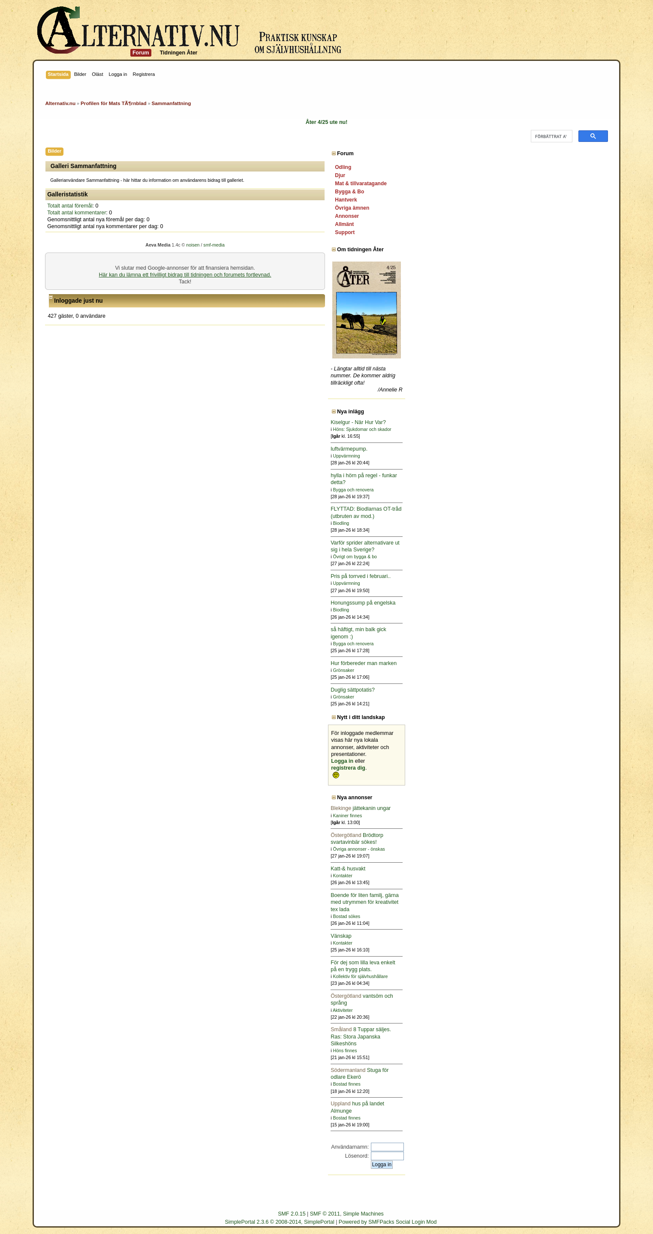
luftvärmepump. (551, 449)
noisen (294, 244)
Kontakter (545, 875)
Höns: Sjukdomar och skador (565, 429)
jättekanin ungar (563, 808)
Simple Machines (363, 1214)
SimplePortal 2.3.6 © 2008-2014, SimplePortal (279, 1222)
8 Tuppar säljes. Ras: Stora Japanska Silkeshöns (563, 1036)
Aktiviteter (546, 1010)
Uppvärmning (549, 455)
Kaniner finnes (550, 815)
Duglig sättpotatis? (555, 690)
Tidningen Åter (179, 53)
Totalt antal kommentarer (76, 213)
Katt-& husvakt (550, 869)
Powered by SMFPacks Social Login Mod (388, 1222)
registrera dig (551, 768)
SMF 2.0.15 (291, 1214)
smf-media (315, 244)
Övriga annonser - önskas (561, 849)
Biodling (544, 523)
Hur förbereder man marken (566, 663)
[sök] (550, 136)
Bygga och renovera (556, 489)
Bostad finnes (549, 1084)
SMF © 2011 (325, 1214)
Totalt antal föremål (69, 206)
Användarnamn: (553, 1147)
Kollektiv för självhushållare (563, 976)
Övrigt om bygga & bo (557, 556)
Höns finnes (548, 1050)
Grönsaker (546, 670)
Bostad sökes (549, 916)
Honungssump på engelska (565, 603)
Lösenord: (560, 1156)
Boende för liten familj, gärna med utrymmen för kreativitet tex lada (567, 902)
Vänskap (543, 936)
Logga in (545, 761)
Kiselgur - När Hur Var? (561, 422)
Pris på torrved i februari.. (563, 576)
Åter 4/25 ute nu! (327, 122)
